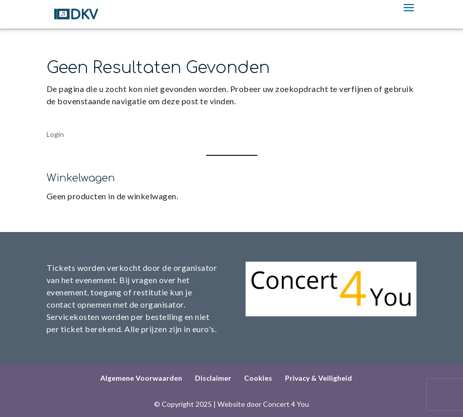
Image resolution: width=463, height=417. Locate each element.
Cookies (258, 378)
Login (55, 134)
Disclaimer (213, 378)
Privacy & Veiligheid (318, 378)
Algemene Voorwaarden (141, 378)
